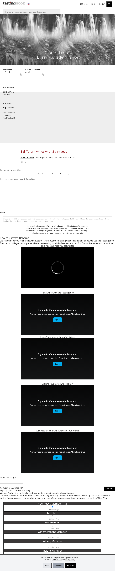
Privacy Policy (70, 560)
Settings (58, 565)
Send (2, 212)
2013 (23, 162)
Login (93, 4)
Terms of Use (57, 560)
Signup (102, 4)
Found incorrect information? (11, 115)
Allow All (70, 565)
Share (109, 489)
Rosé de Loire (27, 157)
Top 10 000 (84, 4)
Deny (47, 565)
